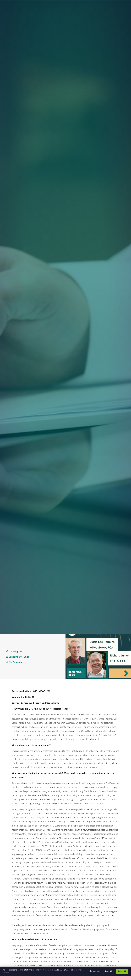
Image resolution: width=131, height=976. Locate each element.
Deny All (108, 971)
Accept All (122, 971)
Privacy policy (95, 971)
